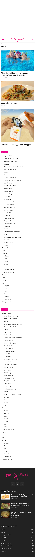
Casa (5, 259)
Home (2, 44)
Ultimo (6, 234)
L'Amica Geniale (8, 191)
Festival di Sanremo (10, 177)
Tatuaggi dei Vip (7, 302)
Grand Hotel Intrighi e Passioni (13, 180)
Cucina (6, 261)
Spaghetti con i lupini (9, 103)
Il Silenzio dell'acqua (10, 186)
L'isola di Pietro (8, 196)
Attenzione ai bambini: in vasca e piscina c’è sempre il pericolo (14, 74)
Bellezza (6, 256)
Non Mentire (7, 213)
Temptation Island (9, 223)
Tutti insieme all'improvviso (12, 231)
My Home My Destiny (10, 207)
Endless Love (8, 175)
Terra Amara (7, 226)
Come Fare (5, 253)
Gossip (4, 275)
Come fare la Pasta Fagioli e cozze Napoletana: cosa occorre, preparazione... (21, 513)
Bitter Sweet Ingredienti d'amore (13, 167)
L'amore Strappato (9, 194)
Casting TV (5, 248)
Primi (5, 294)
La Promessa (7, 199)
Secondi (6, 296)
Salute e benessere (9, 269)
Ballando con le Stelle (10, 161)
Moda (5, 267)
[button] (32, 39)
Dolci (5, 288)
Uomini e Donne (9, 242)
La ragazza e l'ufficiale (10, 202)
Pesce (5, 291)
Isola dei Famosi (8, 188)
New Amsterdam (9, 210)
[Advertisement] (17, 18)
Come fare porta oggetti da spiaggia (16, 145)
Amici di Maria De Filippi (11, 159)
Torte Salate (7, 299)
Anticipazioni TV (7, 156)
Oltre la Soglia (8, 215)
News (3, 277)
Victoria (6, 245)
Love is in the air (9, 204)
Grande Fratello (8, 183)
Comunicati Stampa (8, 272)
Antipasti (6, 286)
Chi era (4, 250)
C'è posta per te (8, 172)
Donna (6, 264)
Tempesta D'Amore (9, 221)
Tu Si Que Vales (8, 229)
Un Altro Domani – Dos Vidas (12, 237)
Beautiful (6, 164)
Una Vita (6, 240)
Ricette (4, 283)
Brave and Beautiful (10, 169)
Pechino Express (9, 218)
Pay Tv (4, 280)
